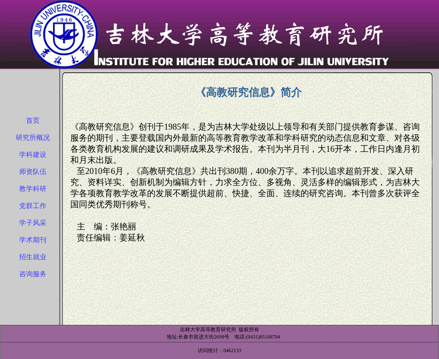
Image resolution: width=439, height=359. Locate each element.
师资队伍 (32, 171)
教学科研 (32, 188)
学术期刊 (32, 239)
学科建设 (32, 154)
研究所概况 (33, 137)
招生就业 (32, 257)
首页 (33, 120)
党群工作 (32, 205)
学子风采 (32, 222)
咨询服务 (32, 274)
